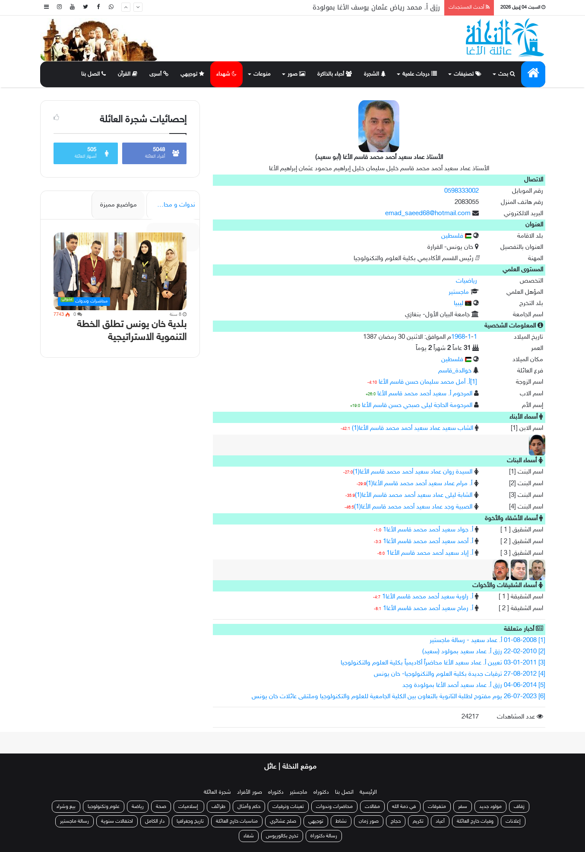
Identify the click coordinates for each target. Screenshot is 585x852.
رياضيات (466, 281)
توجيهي (192, 74)
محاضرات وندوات (334, 807)
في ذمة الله (404, 807)
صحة (161, 807)
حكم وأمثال (248, 807)
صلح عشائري (283, 821)
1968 (458, 337)
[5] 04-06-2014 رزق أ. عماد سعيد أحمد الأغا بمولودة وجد (473, 685)
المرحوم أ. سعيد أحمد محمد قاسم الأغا (424, 393)
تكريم (418, 821)
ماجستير (459, 292)
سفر (462, 807)
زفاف (519, 807)
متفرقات (437, 807)
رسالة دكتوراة (323, 836)
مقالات (372, 807)
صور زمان (369, 821)
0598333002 (461, 191)
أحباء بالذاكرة (334, 74)
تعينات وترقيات (288, 807)
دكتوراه (321, 792)
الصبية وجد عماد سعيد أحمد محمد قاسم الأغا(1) (413, 507)
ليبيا (462, 303)
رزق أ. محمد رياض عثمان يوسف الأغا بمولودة (376, 7)
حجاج (396, 821)
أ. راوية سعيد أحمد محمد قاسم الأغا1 (427, 597)
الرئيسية (368, 792)
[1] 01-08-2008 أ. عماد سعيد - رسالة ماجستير (487, 640)
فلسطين (456, 236)
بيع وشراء (66, 807)
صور (296, 74)
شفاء (248, 836)
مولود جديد (490, 807)
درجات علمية (419, 74)
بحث (506, 74)
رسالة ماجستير (74, 821)
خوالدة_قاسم (454, 371)
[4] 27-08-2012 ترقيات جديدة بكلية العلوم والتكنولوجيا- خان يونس (459, 674)
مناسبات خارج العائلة (237, 821)
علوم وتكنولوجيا (104, 807)
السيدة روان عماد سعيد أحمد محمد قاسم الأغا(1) (412, 472)
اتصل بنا (93, 74)
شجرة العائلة (217, 792)
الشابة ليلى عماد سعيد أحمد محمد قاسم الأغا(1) (413, 495)
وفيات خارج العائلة (475, 821)
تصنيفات (467, 74)
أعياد (440, 821)
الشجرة (375, 74)
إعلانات (513, 821)
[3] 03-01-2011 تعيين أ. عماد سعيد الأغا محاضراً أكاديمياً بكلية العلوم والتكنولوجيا (443, 663)
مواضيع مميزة (118, 205)
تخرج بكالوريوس (282, 836)
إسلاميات (188, 807)
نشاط (341, 821)
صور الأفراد (249, 792)
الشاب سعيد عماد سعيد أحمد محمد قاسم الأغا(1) (412, 428)
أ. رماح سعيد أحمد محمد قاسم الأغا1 (428, 608)
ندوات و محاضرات (171, 205)
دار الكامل (154, 821)
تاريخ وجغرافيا (190, 821)
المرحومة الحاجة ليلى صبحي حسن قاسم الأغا (417, 405)
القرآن (127, 74)
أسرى (158, 74)
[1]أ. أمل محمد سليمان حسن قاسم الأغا (428, 382)
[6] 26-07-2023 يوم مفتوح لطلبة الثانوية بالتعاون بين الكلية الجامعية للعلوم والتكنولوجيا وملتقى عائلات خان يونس (398, 696)
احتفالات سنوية (117, 821)
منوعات (262, 74)
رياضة (138, 807)
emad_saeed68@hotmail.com (428, 213)
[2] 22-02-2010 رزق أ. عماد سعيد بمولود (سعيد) (483, 651)
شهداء (226, 74)
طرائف (218, 807)
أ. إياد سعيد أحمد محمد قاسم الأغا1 (429, 553)
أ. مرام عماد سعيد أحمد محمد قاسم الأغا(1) (419, 483)
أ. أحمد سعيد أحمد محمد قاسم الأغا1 (428, 541)
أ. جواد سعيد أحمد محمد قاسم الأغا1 (428, 530)
